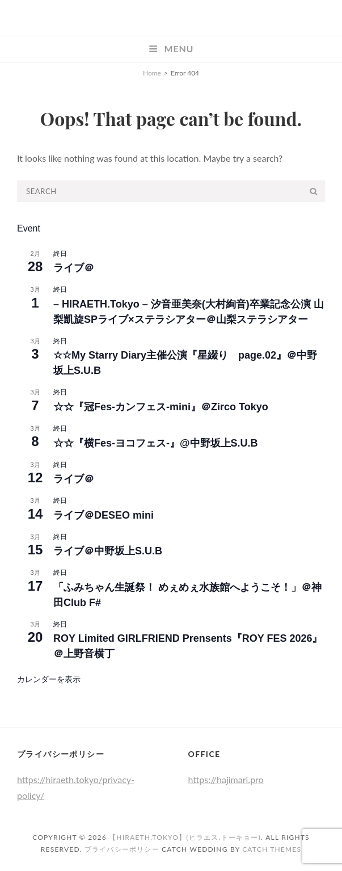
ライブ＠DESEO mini (103, 515)
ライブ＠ (73, 267)
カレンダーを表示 (49, 679)
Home (152, 73)
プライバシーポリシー (122, 849)
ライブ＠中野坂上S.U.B (107, 551)
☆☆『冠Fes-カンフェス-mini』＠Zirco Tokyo (160, 407)
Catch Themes (271, 849)
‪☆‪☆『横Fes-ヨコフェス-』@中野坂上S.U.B (155, 443)
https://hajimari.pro (226, 779)
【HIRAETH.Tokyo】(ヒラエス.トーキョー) (185, 837)
